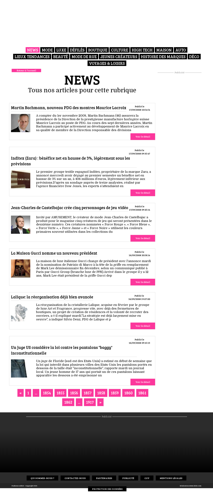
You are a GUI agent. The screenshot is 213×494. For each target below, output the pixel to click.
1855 (60, 393)
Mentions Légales (171, 478)
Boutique (97, 50)
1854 (47, 393)
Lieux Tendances (32, 56)
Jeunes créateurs (118, 56)
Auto (180, 50)
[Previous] (20, 393)
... (36, 393)
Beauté (60, 56)
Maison (164, 50)
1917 (90, 402)
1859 (115, 393)
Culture (119, 50)
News (32, 50)
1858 (101, 393)
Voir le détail (142, 136)
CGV (147, 478)
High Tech (142, 50)
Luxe (61, 50)
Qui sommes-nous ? (42, 478)
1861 (142, 393)
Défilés (77, 50)
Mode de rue (84, 56)
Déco (194, 56)
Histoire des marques (163, 56)
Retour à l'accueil (26, 70)
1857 (88, 393)
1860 (128, 393)
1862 (68, 402)
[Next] (100, 402)
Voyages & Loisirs (107, 63)
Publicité (128, 478)
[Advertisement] (179, 124)
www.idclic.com (195, 486)
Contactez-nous (75, 478)
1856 (74, 393)
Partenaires (104, 478)
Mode (47, 50)
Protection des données (107, 489)
